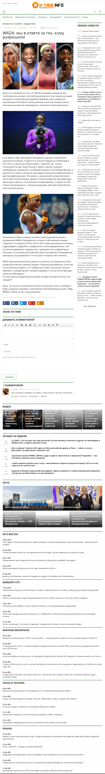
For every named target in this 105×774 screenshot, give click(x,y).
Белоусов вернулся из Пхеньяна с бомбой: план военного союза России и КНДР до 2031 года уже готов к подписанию (89, 267)
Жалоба (44, 396)
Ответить (23, 396)
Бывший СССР (56, 17)
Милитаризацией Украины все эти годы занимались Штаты (29, 568)
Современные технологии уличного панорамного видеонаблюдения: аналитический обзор (43, 762)
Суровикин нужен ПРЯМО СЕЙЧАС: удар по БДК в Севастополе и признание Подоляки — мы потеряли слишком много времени (89, 281)
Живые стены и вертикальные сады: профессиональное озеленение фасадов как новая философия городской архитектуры (51, 737)
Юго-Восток (8, 17)
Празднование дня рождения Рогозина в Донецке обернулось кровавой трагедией (39, 560)
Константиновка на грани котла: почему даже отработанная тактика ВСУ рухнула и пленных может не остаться (89, 66)
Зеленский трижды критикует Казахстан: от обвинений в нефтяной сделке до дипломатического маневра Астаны (49, 615)
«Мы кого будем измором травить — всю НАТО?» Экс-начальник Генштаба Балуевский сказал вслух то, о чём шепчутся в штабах (88, 236)
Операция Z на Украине (25, 17)
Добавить (9, 377)
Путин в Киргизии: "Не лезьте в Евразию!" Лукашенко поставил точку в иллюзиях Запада (42, 624)
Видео (7, 406)
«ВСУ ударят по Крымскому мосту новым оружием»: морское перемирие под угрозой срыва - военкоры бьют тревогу (50, 543)
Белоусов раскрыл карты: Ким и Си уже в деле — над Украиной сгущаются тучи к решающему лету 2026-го (89, 39)
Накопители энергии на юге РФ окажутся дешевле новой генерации (32, 714)
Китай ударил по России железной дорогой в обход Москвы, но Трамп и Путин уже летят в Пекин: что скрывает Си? (89, 132)
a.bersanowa (23, 28)
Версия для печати (49, 28)
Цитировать (34, 396)
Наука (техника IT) (72, 17)
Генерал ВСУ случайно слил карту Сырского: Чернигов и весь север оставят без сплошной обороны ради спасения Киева (89, 146)
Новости (8, 24)
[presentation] (22, 368)
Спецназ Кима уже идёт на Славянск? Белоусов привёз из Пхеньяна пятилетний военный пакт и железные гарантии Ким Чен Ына (89, 204)
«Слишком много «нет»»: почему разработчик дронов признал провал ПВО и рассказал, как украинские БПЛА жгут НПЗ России (89, 52)
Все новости (90, 306)
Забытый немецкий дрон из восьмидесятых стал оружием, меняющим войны (37, 691)
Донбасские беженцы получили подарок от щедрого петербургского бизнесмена (38, 576)
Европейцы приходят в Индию (88, 121)
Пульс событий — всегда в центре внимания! (22, 746)
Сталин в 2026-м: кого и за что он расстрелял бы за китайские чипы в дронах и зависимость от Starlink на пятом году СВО (89, 96)
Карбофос (15, 389)
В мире (18, 24)
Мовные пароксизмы (90, 31)
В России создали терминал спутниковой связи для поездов (29, 706)
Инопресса (42, 17)
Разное (85, 17)
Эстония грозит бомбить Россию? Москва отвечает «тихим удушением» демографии (39, 606)
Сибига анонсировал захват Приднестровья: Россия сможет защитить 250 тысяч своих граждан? (45, 598)
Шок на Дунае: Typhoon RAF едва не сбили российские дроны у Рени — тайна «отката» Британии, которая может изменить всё (89, 295)
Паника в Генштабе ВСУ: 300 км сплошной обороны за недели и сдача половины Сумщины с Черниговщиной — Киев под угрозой (89, 110)
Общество (29, 24)
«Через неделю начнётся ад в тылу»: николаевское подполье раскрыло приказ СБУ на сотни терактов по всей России (55, 464)
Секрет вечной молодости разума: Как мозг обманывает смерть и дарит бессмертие (40, 699)
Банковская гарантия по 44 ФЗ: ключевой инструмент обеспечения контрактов (37, 770)
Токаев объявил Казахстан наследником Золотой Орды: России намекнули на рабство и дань (44, 552)
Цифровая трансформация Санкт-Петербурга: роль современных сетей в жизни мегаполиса (43, 754)
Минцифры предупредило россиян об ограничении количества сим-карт (35, 722)
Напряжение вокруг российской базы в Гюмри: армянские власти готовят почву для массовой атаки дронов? (50, 590)
